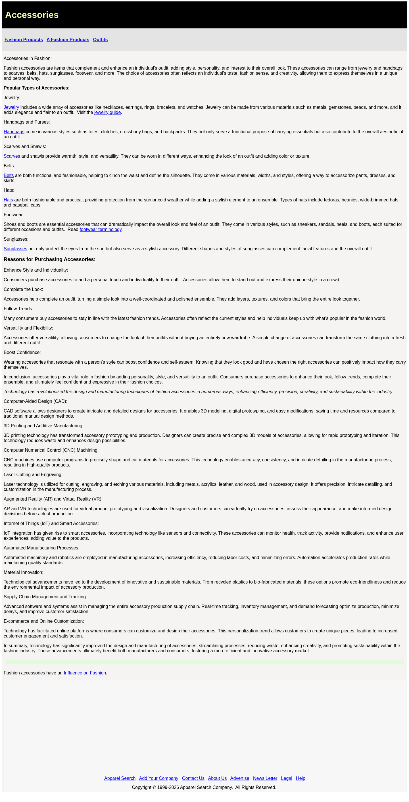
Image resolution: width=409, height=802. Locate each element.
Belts (9, 175)
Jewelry (11, 107)
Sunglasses (15, 248)
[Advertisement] (204, 729)
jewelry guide (107, 112)
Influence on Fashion (85, 672)
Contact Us (193, 778)
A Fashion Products (68, 39)
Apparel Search (119, 778)
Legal (286, 778)
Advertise (239, 778)
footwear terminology (100, 229)
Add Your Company (158, 778)
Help (300, 778)
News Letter (265, 778)
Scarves (12, 156)
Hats (8, 199)
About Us (217, 778)
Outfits (100, 39)
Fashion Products (24, 39)
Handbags (14, 131)
